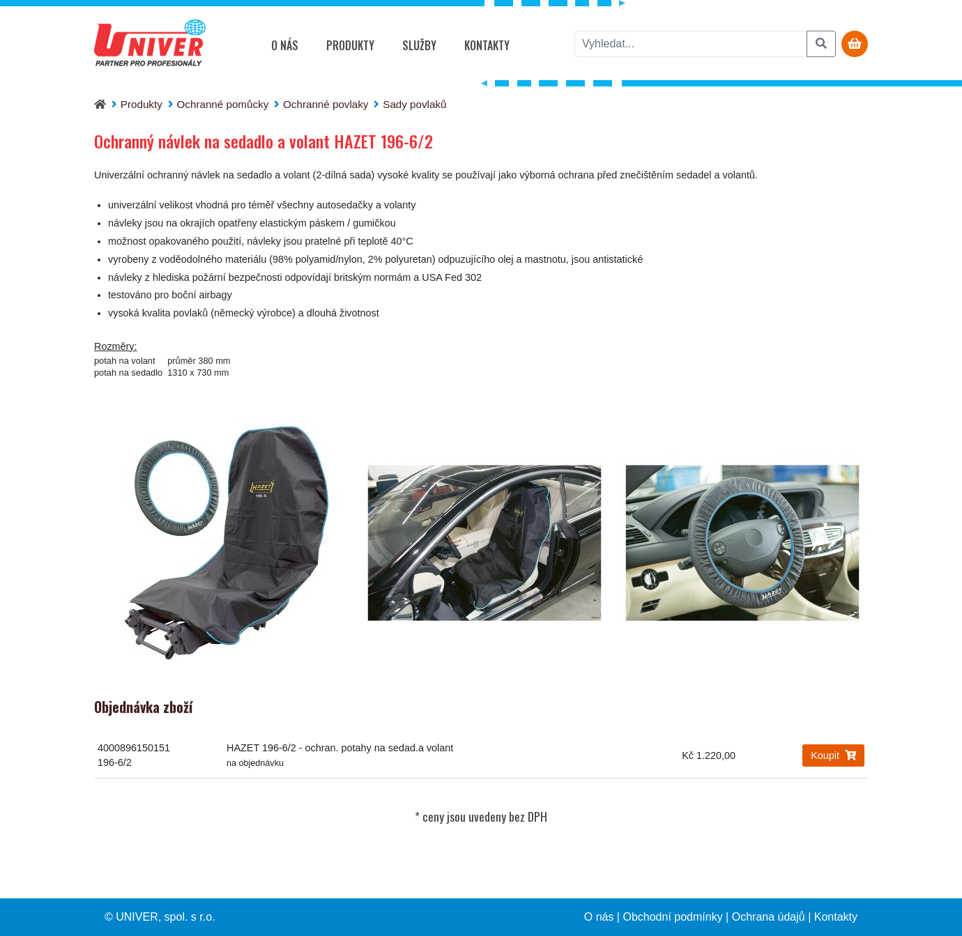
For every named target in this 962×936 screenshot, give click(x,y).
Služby (419, 45)
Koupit (833, 755)
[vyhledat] (690, 44)
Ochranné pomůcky (223, 104)
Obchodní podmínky (672, 917)
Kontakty (487, 45)
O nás (284, 45)
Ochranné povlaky (325, 104)
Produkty (350, 45)
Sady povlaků (414, 104)
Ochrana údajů (768, 917)
